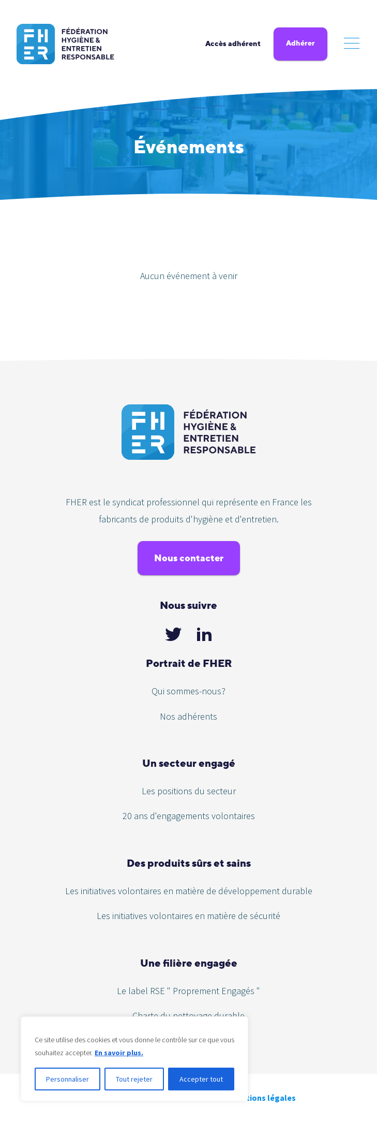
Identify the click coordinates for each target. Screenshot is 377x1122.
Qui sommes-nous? (188, 691)
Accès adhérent (233, 43)
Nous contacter (188, 558)
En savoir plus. (119, 1052)
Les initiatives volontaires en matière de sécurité (188, 916)
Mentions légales (263, 1097)
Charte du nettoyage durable (188, 1016)
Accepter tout (201, 1079)
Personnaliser (67, 1079)
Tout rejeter (134, 1079)
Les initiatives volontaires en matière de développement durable (188, 891)
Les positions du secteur (189, 791)
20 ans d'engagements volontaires (189, 816)
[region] (134, 1058)
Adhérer (300, 43)
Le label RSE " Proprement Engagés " (188, 991)
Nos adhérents (188, 716)
